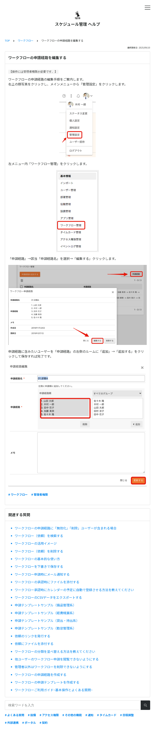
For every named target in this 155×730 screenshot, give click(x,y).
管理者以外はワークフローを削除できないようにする (53, 666)
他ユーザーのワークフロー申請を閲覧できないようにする (57, 659)
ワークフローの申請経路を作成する (40, 674)
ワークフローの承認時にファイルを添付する (47, 581)
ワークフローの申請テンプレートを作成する (47, 682)
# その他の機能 (72, 715)
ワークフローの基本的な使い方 (37, 558)
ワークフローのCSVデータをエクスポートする (48, 597)
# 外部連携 (12, 723)
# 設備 (32, 715)
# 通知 (89, 715)
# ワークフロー (18, 494)
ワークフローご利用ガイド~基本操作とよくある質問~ (54, 689)
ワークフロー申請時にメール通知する (42, 574)
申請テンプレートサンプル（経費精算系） (45, 612)
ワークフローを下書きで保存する (39, 566)
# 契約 (44, 723)
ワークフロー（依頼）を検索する (39, 535)
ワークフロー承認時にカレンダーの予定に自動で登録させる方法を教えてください (74, 589)
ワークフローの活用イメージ (36, 543)
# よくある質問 (14, 715)
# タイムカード (106, 715)
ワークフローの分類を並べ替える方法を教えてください (55, 651)
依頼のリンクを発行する (32, 636)
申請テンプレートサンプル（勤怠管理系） (45, 628)
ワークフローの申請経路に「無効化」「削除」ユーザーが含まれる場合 (65, 528)
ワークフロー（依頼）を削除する (39, 551)
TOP (7, 40)
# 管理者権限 (39, 494)
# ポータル (29, 723)
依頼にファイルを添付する (34, 643)
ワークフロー (26, 40)
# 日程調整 (127, 715)
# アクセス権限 (49, 715)
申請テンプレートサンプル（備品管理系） (45, 605)
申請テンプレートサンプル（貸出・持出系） (47, 620)
